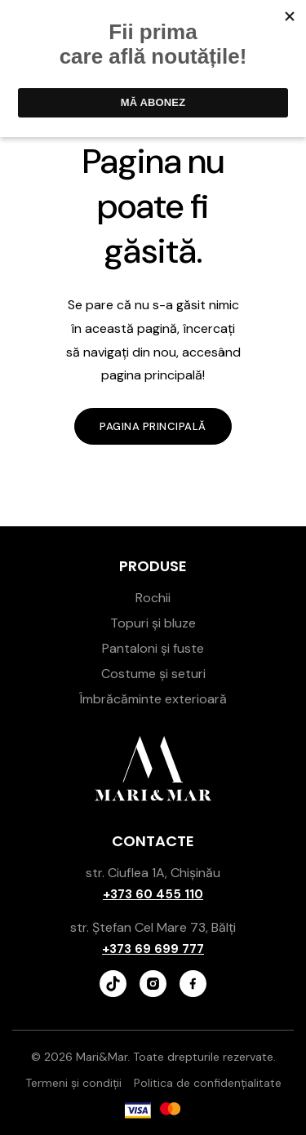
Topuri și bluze (153, 623)
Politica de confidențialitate (208, 1082)
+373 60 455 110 (153, 894)
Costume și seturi (153, 673)
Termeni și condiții (73, 1082)
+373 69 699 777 (153, 949)
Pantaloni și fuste (153, 648)
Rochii (153, 597)
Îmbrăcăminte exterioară (153, 698)
